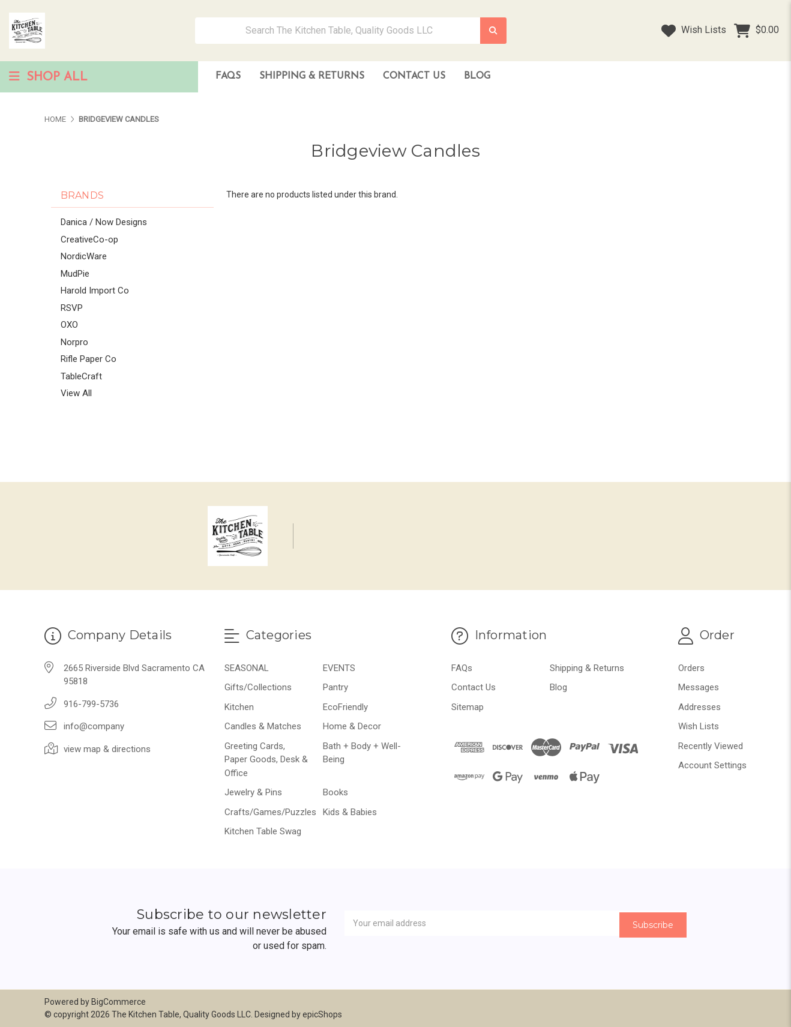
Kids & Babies (350, 812)
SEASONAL (246, 668)
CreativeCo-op (89, 239)
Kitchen (239, 707)
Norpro (74, 342)
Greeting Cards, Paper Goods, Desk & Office (266, 760)
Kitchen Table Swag (262, 831)
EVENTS (339, 668)
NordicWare (84, 256)
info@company (94, 726)
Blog (477, 76)
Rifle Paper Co (88, 359)
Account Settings (712, 765)
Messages (698, 687)
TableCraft (81, 376)
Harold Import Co (95, 290)
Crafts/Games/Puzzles (270, 812)
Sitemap (467, 707)
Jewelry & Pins (253, 792)
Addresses (699, 707)
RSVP (72, 308)
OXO (69, 324)
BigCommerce (118, 1002)
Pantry (335, 687)
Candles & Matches (262, 726)
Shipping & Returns (311, 76)
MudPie (75, 273)
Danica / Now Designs (104, 222)
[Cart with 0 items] (756, 30)
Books (335, 792)
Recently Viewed (710, 746)
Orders (691, 668)
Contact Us (414, 76)
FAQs (228, 76)
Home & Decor (352, 726)
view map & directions (107, 749)
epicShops (322, 1014)
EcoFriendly (345, 707)
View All (76, 393)
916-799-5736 (91, 704)
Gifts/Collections (258, 687)
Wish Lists (693, 30)
